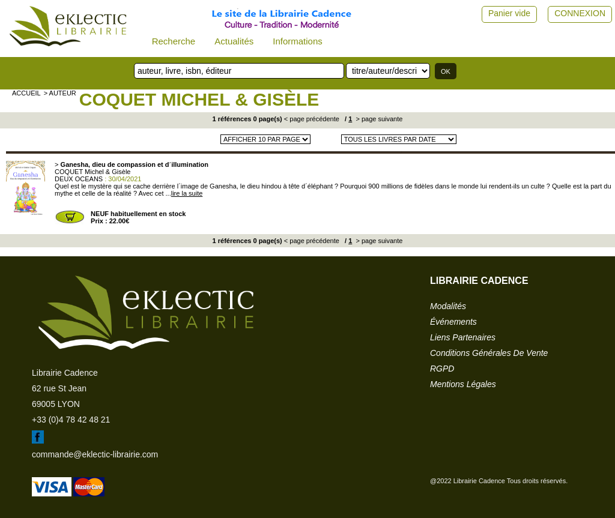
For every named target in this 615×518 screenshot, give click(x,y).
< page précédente (311, 118)
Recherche (174, 41)
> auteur (60, 93)
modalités (448, 306)
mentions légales (463, 384)
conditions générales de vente (489, 353)
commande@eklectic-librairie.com (95, 454)
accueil (26, 93)
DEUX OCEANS (79, 178)
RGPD (442, 368)
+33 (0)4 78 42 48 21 (71, 419)
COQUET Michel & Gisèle (199, 99)
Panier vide (509, 13)
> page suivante (378, 118)
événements (453, 322)
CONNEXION (579, 13)
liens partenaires (462, 337)
